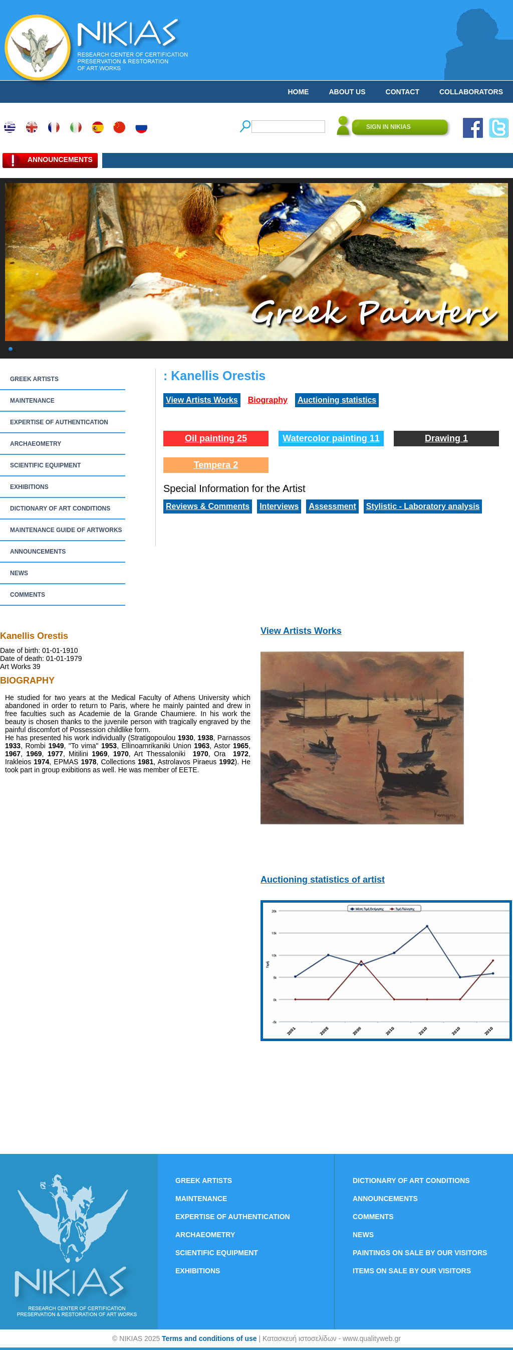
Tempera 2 (216, 465)
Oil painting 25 (216, 438)
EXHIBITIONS (29, 486)
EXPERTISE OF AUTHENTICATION (59, 422)
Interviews (279, 506)
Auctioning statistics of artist (323, 880)
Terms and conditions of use (209, 1338)
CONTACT (402, 92)
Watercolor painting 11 (331, 438)
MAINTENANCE (32, 400)
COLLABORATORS (471, 92)
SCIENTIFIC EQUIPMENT (45, 465)
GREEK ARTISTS (34, 379)
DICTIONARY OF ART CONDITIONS (60, 508)
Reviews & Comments (207, 506)
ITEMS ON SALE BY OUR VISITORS (412, 1271)
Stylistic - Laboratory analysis (423, 506)
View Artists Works (202, 400)
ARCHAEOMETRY (35, 443)
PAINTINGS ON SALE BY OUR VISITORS (420, 1253)
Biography (268, 400)
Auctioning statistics (337, 400)
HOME (298, 92)
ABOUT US (347, 92)
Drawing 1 (446, 438)
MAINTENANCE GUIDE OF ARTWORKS (66, 530)
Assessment (332, 506)
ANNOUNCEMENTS (38, 551)
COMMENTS (27, 594)
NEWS (19, 573)
